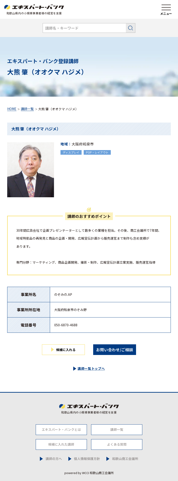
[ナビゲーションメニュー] (166, 9)
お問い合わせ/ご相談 (114, 349)
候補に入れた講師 (61, 444)
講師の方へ (54, 459)
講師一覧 (27, 109)
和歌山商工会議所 (125, 459)
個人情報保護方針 (87, 459)
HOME (11, 109)
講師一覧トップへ (91, 369)
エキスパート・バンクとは (61, 429)
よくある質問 (117, 444)
